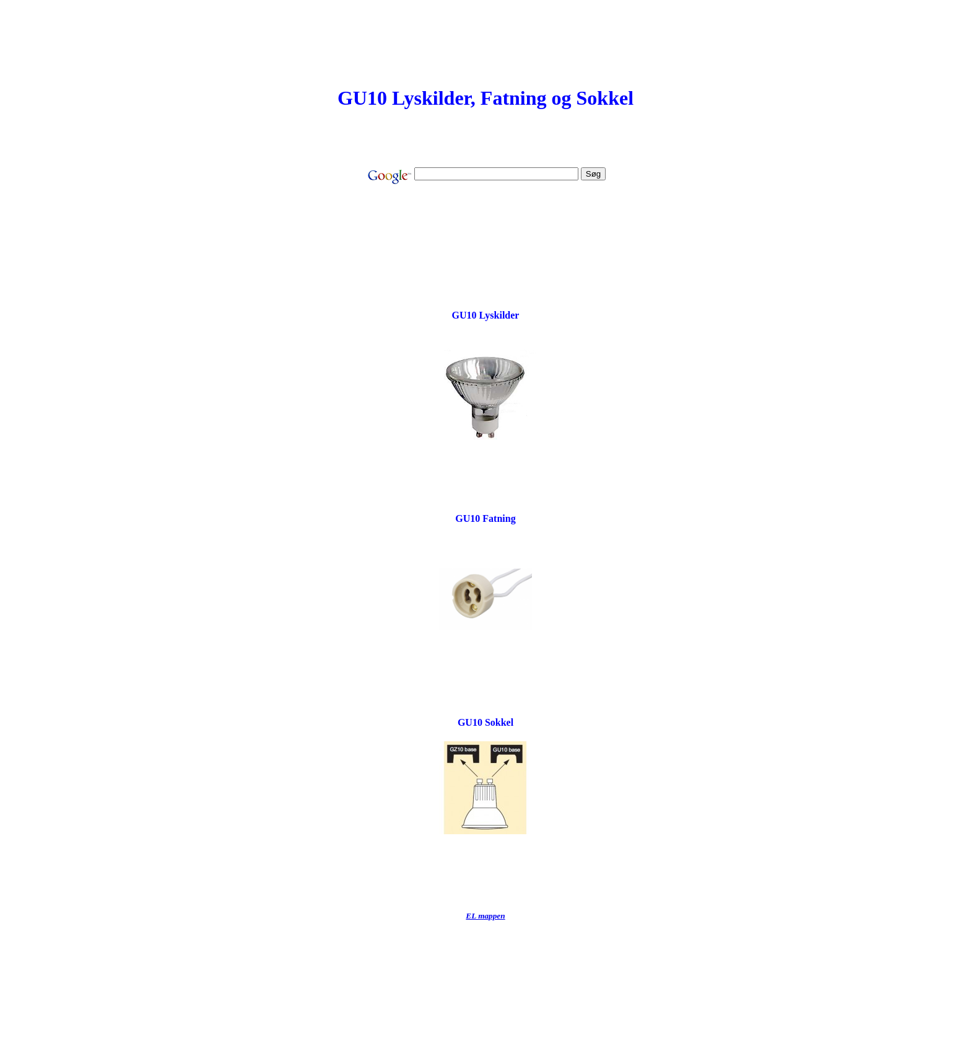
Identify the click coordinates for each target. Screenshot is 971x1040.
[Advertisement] (485, 226)
